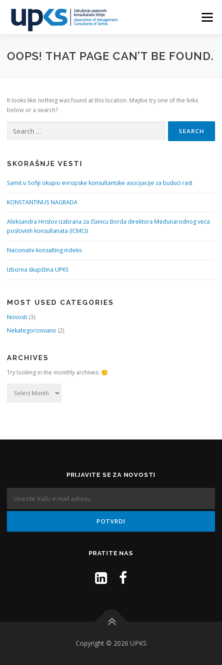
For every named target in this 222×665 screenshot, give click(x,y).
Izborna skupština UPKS (38, 269)
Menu (206, 17)
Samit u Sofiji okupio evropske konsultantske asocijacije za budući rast (99, 183)
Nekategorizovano (31, 330)
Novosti (17, 317)
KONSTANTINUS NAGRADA (42, 202)
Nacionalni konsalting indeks (44, 250)
